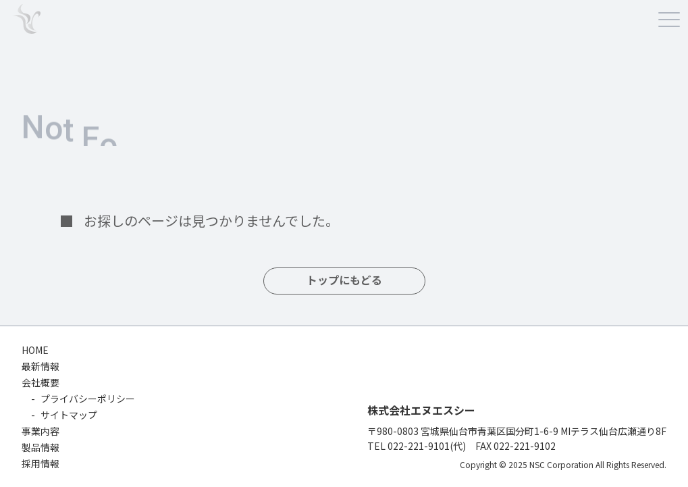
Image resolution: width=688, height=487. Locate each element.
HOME (35, 350)
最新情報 (40, 366)
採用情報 (40, 463)
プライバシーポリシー (88, 398)
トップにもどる (344, 280)
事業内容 (40, 431)
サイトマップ (69, 414)
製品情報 (40, 447)
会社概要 (40, 382)
